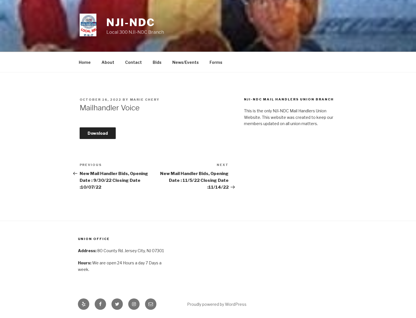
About (108, 62)
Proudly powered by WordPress (217, 304)
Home (85, 62)
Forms (216, 62)
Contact (133, 62)
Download (98, 133)
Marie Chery (145, 100)
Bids (157, 62)
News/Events (185, 62)
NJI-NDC (130, 22)
